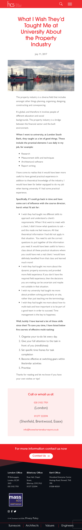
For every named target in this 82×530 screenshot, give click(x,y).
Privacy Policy (31, 518)
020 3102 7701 (41, 402)
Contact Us (41, 456)
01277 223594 (41, 416)
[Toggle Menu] (70, 4)
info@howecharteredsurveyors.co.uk (41, 429)
